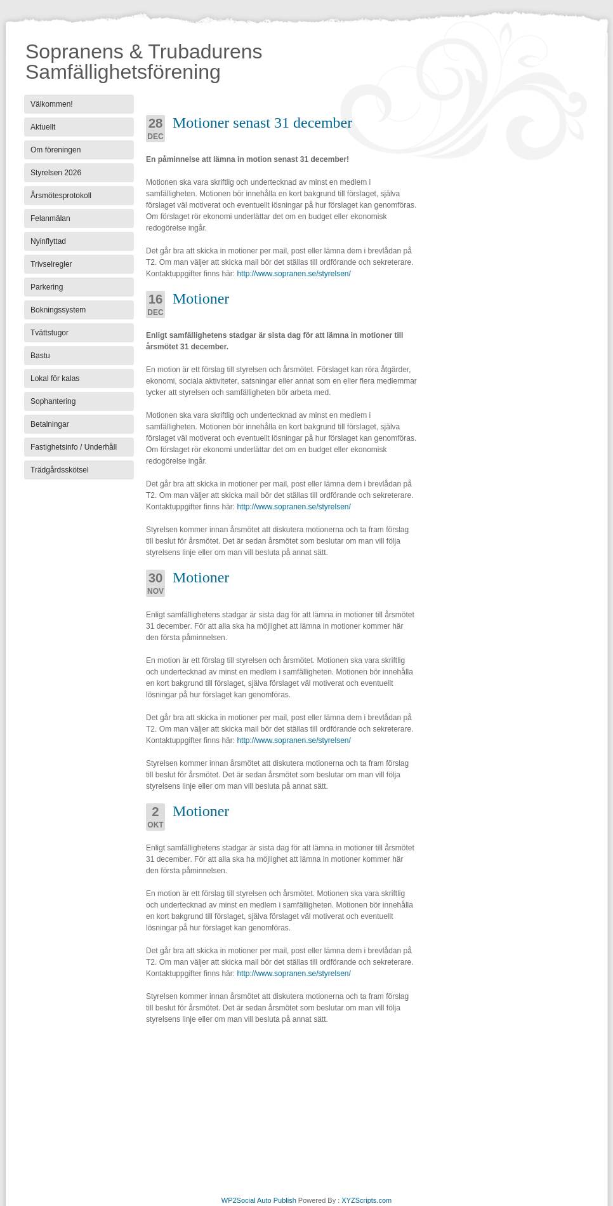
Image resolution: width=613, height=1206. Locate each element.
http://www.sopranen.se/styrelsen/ (293, 273)
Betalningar (49, 424)
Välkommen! (51, 104)
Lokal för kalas (54, 378)
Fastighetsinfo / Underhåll (73, 447)
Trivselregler (51, 264)
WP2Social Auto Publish (258, 1200)
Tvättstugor (49, 332)
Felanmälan (50, 218)
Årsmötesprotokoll (60, 195)
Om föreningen (55, 149)
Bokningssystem (58, 309)
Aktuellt (42, 127)
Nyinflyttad (48, 241)
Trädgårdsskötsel (59, 470)
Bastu (40, 355)
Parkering (46, 287)
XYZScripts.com (366, 1200)
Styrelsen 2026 (55, 172)
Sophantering (53, 401)
